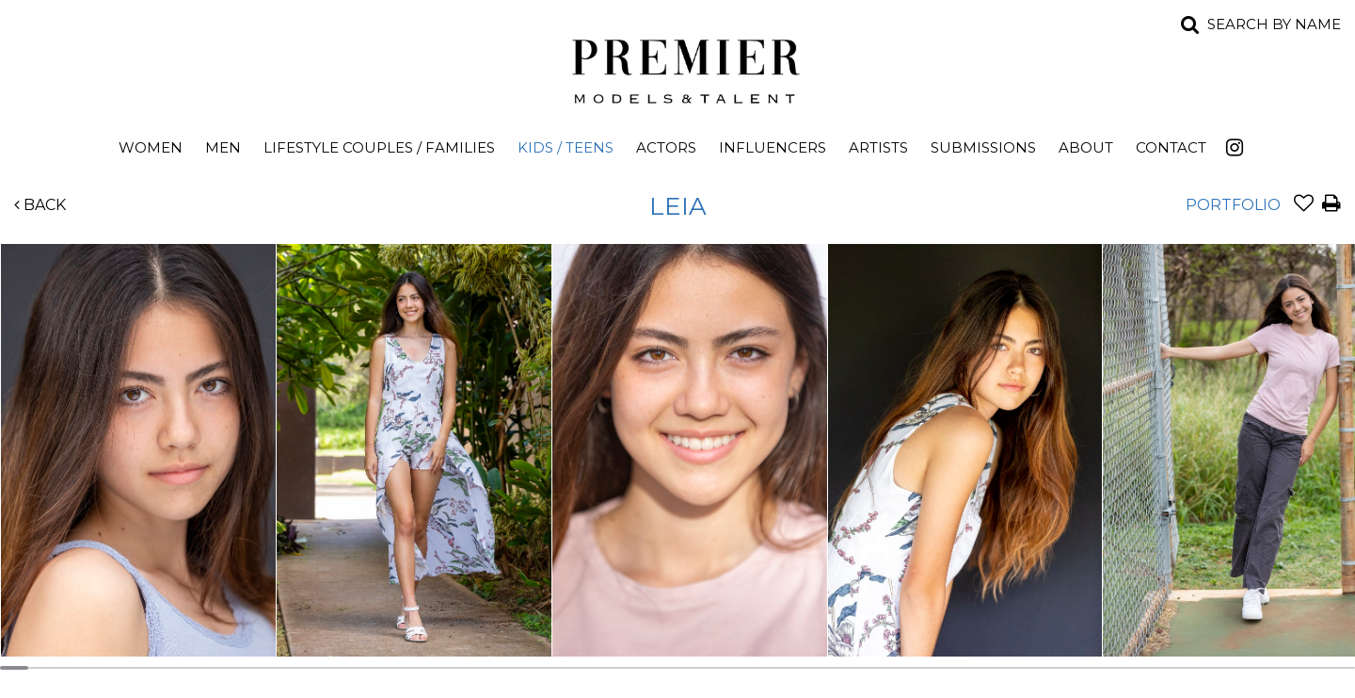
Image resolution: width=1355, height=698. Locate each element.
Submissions (983, 147)
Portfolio (1233, 205)
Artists (878, 147)
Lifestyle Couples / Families (379, 147)
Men (223, 147)
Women (151, 147)
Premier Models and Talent (677, 67)
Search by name (1274, 24)
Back (40, 205)
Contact (1171, 147)
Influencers (772, 147)
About (1086, 147)
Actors (666, 147)
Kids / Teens (566, 147)
